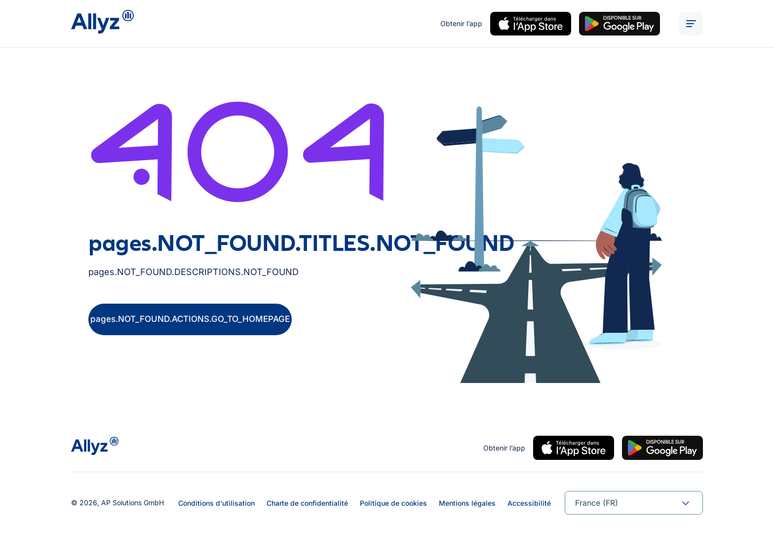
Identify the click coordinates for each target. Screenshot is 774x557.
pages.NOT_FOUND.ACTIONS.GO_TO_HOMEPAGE (190, 319)
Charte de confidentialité (307, 503)
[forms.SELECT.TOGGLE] (686, 503)
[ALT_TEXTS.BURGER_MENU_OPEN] (691, 23)
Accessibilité (529, 503)
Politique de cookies (393, 503)
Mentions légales (467, 503)
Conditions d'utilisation (216, 503)
